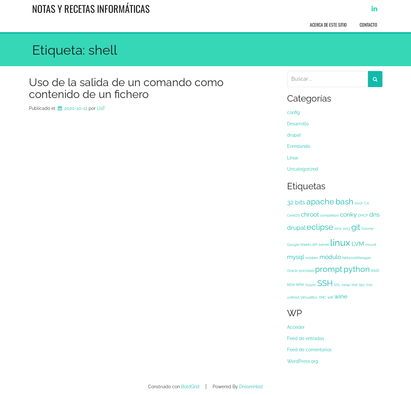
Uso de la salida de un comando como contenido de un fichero (126, 88)
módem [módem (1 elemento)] (311, 258)
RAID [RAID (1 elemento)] (375, 271)
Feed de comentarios (309, 349)
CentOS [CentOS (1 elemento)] (293, 215)
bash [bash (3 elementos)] (345, 201)
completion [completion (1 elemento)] (329, 215)
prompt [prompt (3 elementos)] (328, 269)
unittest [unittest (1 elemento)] (293, 297)
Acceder (296, 327)
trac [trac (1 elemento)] (369, 285)
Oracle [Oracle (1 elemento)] (292, 271)
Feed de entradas (305, 338)
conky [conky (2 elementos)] (348, 214)
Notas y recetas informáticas (91, 8)
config (293, 112)
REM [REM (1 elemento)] (291, 285)
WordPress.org (302, 361)
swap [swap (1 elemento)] (346, 285)
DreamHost (251, 386)
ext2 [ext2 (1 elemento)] (338, 228)
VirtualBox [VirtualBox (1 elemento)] (309, 297)
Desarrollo (298, 123)
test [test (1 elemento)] (355, 285)
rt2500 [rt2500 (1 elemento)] (310, 285)
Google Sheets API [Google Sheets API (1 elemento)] (302, 245)
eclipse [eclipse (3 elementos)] (320, 227)
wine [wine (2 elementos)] (340, 296)
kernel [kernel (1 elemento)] (324, 245)
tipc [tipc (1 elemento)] (362, 285)
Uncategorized (302, 169)
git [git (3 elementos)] (355, 227)
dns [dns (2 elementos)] (374, 214)
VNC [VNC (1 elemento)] (322, 297)
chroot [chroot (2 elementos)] (310, 214)
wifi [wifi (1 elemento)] (330, 297)
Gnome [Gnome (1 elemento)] (367, 228)
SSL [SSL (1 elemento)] (337, 285)
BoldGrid (190, 386)
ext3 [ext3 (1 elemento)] (346, 228)
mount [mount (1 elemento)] (370, 245)
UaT (101, 108)
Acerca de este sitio (328, 24)
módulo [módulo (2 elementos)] (330, 256)
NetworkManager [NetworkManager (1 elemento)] (356, 258)
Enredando (298, 146)
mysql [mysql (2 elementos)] (295, 256)
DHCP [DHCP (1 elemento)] (363, 215)
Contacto (368, 24)
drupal (294, 135)
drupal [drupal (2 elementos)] (296, 227)
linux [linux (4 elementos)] (340, 242)
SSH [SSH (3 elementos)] (325, 283)
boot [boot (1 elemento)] (359, 203)
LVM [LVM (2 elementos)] (358, 243)
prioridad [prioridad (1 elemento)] (306, 271)
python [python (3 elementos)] (357, 269)
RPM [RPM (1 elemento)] (300, 285)
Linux (292, 157)
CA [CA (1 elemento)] (366, 203)
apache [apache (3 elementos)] (320, 201)
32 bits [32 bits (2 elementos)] (296, 202)
